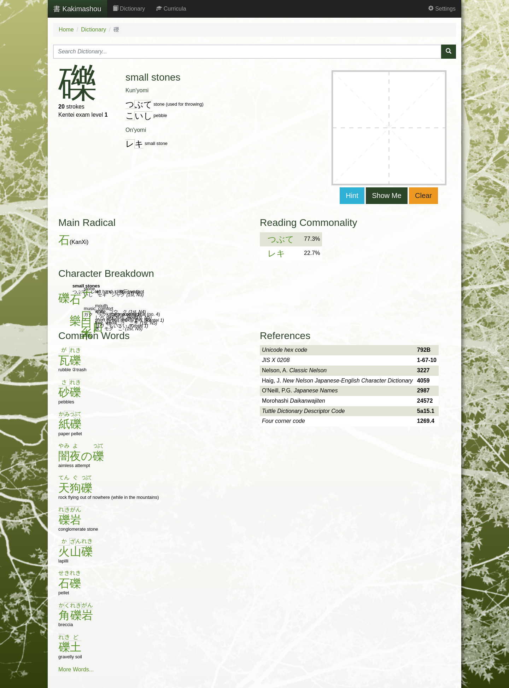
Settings (442, 9)
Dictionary (129, 9)
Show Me (386, 195)
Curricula (171, 9)
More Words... (76, 669)
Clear (423, 195)
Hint (352, 195)
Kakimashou (77, 9)
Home (66, 30)
